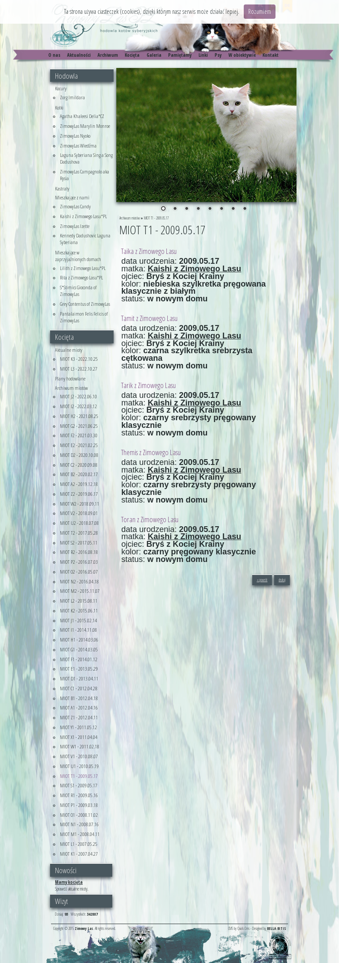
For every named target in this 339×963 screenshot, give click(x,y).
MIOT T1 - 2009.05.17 (79, 776)
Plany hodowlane (70, 378)
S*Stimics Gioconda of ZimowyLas (78, 290)
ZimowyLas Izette (74, 226)
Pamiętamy (180, 55)
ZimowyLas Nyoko (75, 135)
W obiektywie (242, 55)
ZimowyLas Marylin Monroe (85, 125)
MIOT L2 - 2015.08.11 (78, 600)
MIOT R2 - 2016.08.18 (79, 552)
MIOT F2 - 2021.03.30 (78, 435)
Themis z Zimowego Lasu (151, 452)
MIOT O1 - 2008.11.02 (79, 814)
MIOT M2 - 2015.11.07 (80, 590)
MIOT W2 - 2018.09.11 (79, 503)
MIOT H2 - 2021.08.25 (79, 416)
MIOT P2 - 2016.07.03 (79, 561)
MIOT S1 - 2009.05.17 (78, 785)
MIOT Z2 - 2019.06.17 (79, 493)
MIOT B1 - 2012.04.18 (79, 698)
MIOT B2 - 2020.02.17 (79, 474)
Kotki (59, 107)
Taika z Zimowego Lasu (149, 251)
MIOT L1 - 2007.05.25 (78, 844)
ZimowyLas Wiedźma (78, 145)
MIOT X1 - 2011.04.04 (78, 737)
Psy (218, 55)
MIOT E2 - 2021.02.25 (79, 445)
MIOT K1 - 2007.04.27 (79, 853)
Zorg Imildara (72, 97)
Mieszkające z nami (72, 197)
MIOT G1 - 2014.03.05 (79, 649)
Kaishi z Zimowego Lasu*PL (83, 216)
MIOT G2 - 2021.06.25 (79, 425)
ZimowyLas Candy (75, 206)
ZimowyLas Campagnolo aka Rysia (84, 175)
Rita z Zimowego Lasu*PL (81, 277)
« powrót (262, 579)
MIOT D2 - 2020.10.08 (79, 455)
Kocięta (132, 55)
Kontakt (271, 55)
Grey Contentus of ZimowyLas (85, 303)
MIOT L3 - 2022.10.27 (78, 368)
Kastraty (62, 188)
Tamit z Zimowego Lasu (149, 318)
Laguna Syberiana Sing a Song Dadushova (86, 158)
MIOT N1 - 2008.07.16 (79, 824)
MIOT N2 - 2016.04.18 (79, 581)
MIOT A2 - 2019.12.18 (79, 484)
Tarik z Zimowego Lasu (148, 385)
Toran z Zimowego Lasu (149, 519)
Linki (203, 55)
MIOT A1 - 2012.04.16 (79, 707)
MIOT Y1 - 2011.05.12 (78, 727)
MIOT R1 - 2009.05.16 (79, 795)
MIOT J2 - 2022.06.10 (78, 396)
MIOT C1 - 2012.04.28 (78, 688)
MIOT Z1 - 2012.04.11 (79, 717)
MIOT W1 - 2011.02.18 (79, 746)
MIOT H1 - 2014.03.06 (79, 639)
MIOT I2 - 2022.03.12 (78, 406)
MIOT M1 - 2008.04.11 (80, 834)
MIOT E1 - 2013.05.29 (79, 668)
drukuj (282, 579)
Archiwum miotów (71, 387)
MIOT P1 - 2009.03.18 (79, 805)
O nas (54, 55)
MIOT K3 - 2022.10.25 (79, 358)
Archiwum (107, 55)
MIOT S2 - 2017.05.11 (78, 542)
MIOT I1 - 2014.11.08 (78, 629)
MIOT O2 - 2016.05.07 (79, 571)
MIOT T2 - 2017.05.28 (79, 532)
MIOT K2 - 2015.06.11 (79, 610)
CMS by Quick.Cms (239, 928)
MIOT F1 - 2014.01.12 (78, 659)
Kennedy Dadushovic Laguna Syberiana (85, 238)
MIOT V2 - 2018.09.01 (79, 513)
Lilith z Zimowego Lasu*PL (83, 268)
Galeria (154, 55)
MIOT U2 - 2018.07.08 (79, 523)
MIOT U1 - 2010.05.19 (79, 766)
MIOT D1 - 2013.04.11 (79, 678)
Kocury (61, 88)
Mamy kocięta (69, 882)
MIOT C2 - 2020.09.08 (78, 464)
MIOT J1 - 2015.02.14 (78, 620)
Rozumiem (259, 11)
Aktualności (79, 55)
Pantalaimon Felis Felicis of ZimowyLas (84, 317)
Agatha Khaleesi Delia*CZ (82, 116)
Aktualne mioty (68, 349)
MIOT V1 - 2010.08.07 (79, 756)
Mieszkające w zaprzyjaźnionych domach (78, 255)
